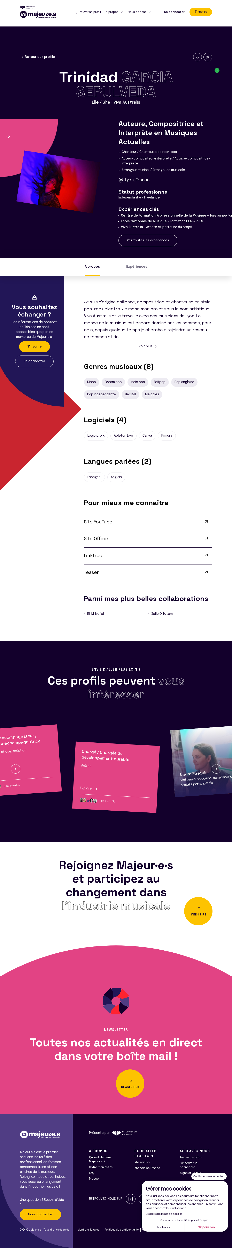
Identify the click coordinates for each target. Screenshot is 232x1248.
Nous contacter (40, 1214)
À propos (92, 266)
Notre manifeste (101, 1167)
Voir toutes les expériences (148, 240)
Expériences (136, 266)
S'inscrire (200, 11)
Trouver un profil (191, 1157)
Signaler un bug (190, 1173)
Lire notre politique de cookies (164, 1214)
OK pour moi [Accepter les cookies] (206, 1227)
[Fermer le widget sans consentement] (209, 1176)
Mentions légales (88, 1230)
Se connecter (174, 12)
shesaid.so (142, 1162)
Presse (94, 1178)
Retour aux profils (38, 57)
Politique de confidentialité (122, 1230)
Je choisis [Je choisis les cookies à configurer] (163, 1227)
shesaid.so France (147, 1168)
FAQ (91, 1173)
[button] (15, 769)
